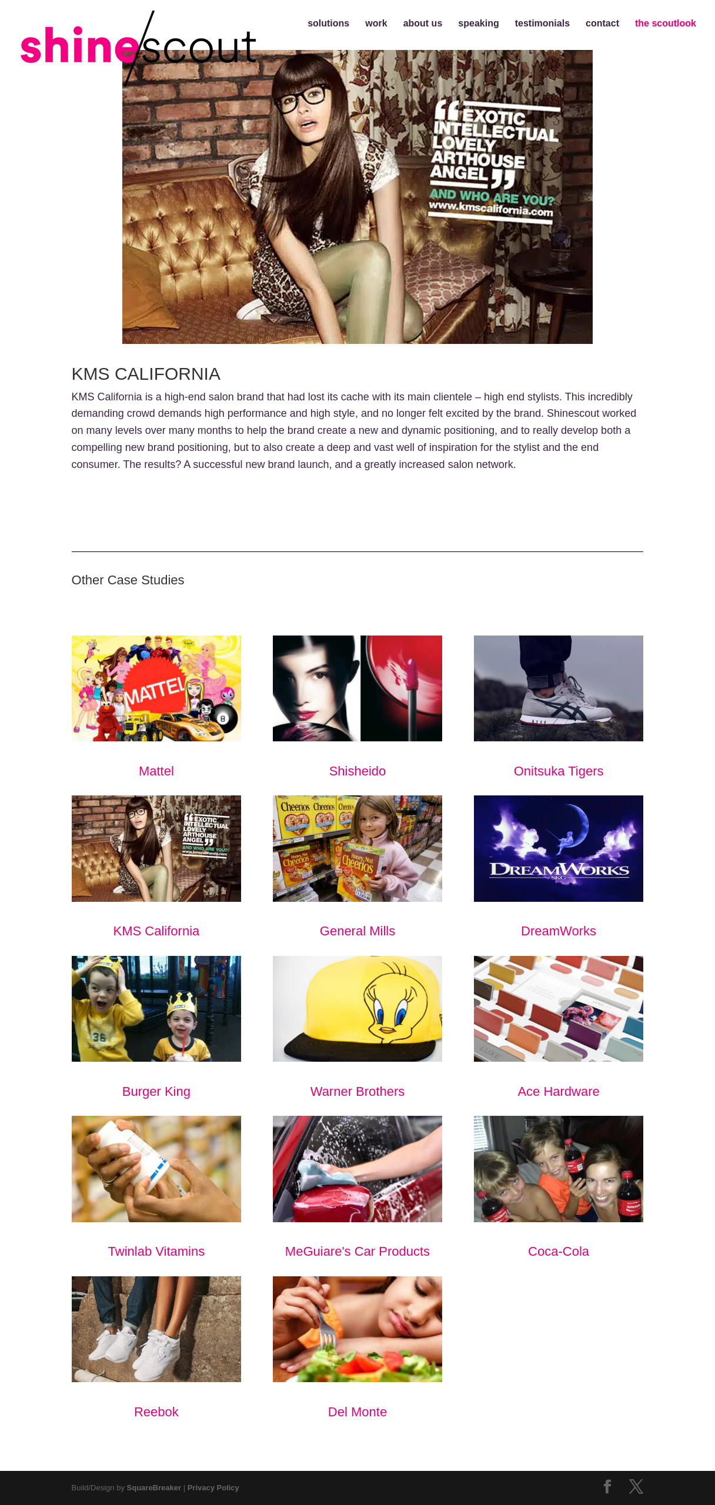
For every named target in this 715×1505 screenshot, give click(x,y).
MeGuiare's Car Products (358, 1187)
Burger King (157, 1027)
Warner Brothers (358, 1027)
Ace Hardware (559, 1027)
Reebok (157, 1347)
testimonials (542, 23)
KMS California (157, 866)
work (376, 23)
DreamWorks (559, 866)
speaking (478, 23)
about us (423, 23)
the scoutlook (665, 23)
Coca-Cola (559, 1187)
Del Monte (358, 1347)
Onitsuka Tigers (559, 707)
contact (602, 23)
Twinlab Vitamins (157, 1187)
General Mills (358, 866)
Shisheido (358, 707)
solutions (328, 23)
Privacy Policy (213, 1487)
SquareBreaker (154, 1487)
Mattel (157, 707)
